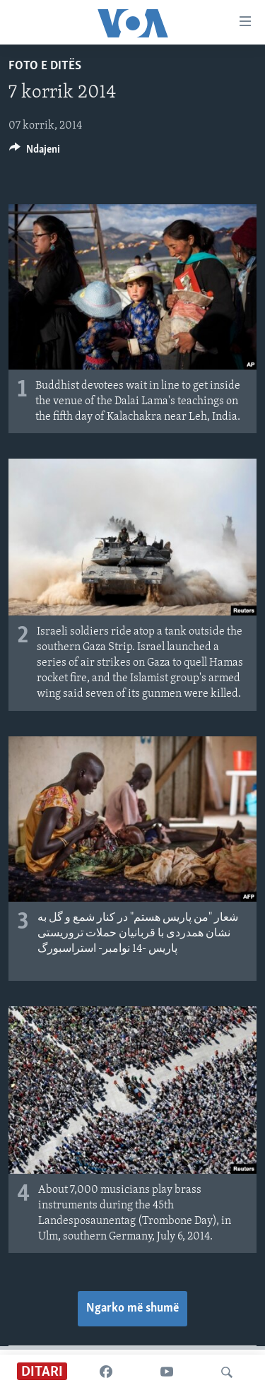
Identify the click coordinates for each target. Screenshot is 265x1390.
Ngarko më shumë (132, 1308)
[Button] (34, 152)
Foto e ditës (44, 66)
